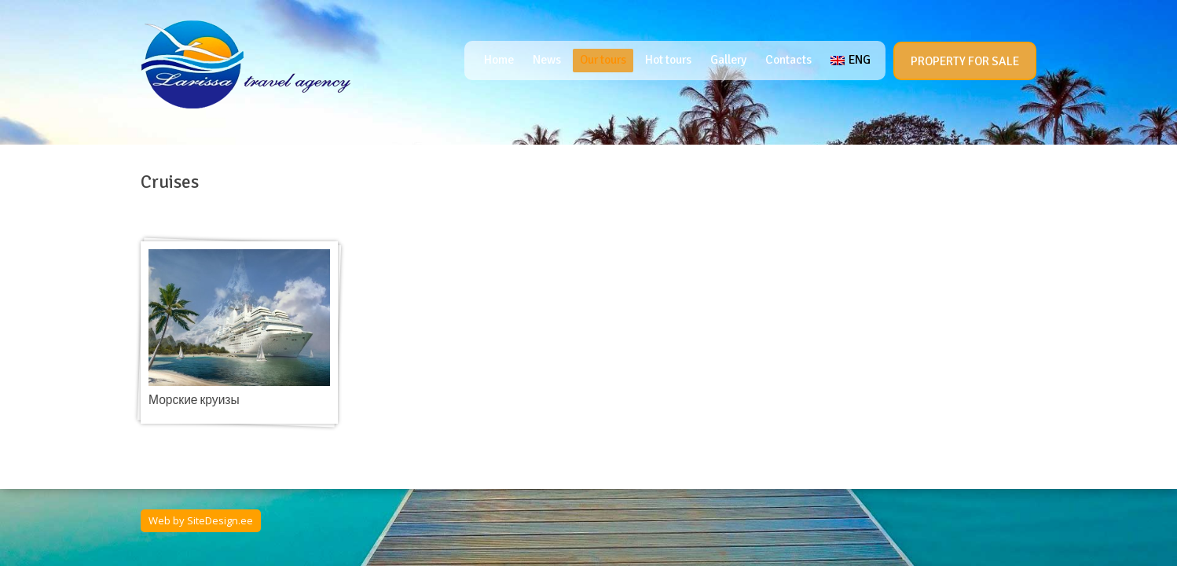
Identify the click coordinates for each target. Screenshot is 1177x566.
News (547, 60)
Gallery (728, 60)
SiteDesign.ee (220, 520)
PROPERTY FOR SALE (965, 61)
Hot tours (668, 60)
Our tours (603, 60)
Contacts (788, 60)
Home (499, 60)
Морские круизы (194, 400)
